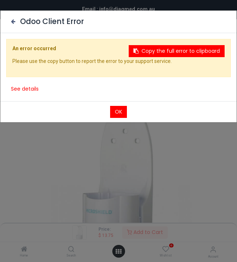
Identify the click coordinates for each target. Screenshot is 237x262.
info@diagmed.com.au (127, 9)
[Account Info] (213, 249)
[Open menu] (118, 251)
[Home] (24, 250)
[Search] (71, 250)
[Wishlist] (165, 249)
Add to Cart (145, 232)
